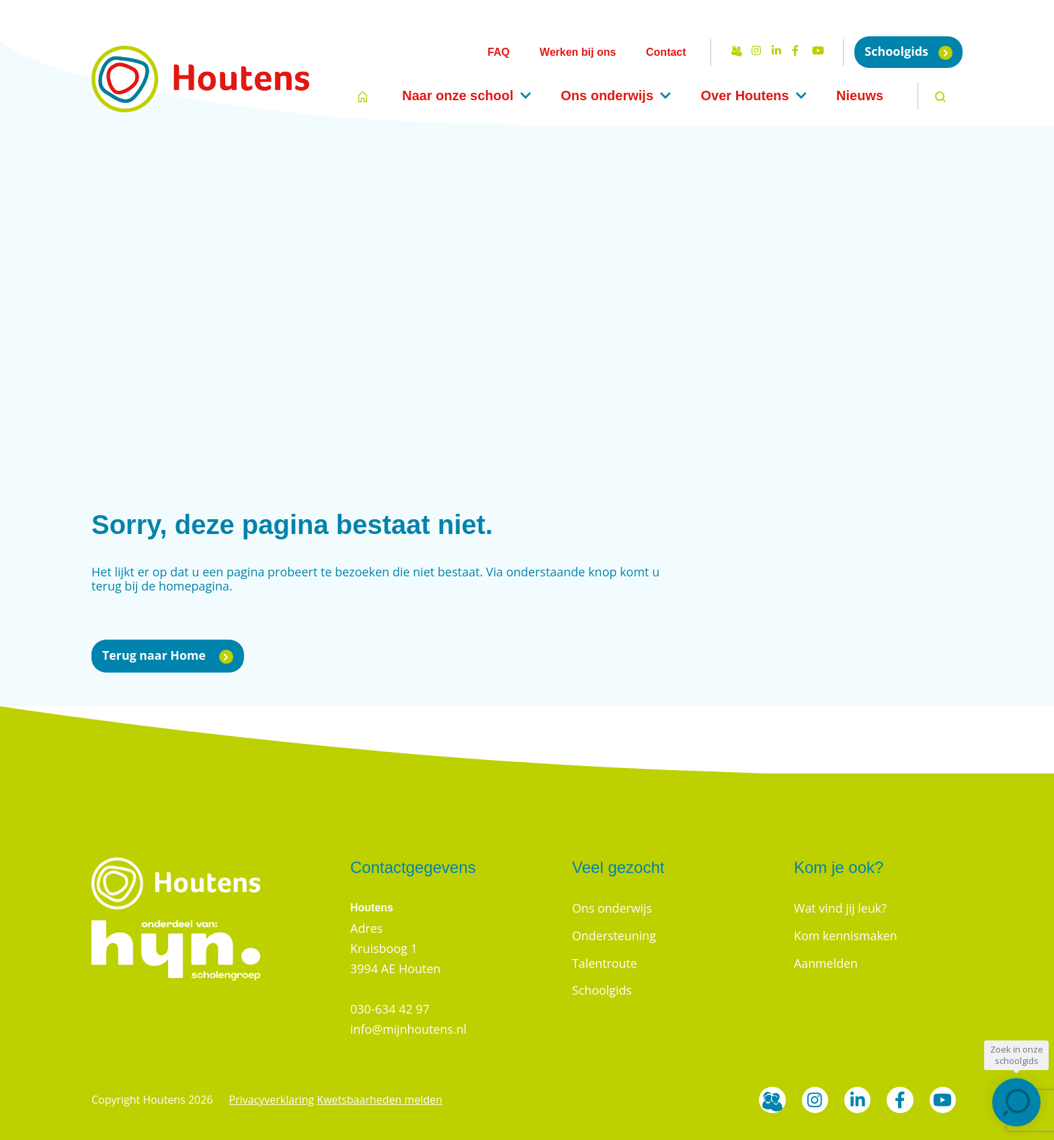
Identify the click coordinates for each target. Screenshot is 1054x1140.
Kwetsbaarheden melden (379, 1099)
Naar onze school (458, 95)
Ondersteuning (614, 935)
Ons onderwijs (607, 95)
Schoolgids (908, 51)
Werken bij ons (578, 52)
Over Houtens (744, 95)
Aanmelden (826, 962)
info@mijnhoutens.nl (409, 1029)
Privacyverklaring (272, 1099)
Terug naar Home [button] (168, 655)
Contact (666, 52)
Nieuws (859, 95)
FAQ (498, 52)
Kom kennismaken (846, 935)
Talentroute (605, 962)
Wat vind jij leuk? (840, 908)
